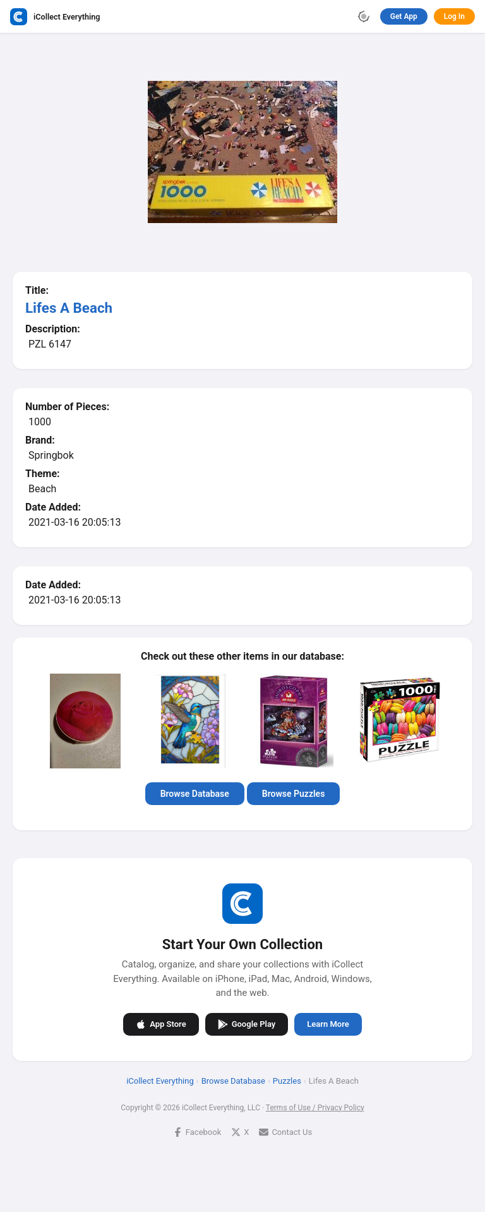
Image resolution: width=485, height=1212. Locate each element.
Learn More (328, 1024)
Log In (454, 16)
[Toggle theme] (364, 16)
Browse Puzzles (293, 794)
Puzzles (287, 1080)
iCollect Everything (160, 1080)
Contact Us (285, 1131)
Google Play (247, 1024)
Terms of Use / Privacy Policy (315, 1107)
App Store (161, 1024)
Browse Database (194, 794)
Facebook (197, 1131)
